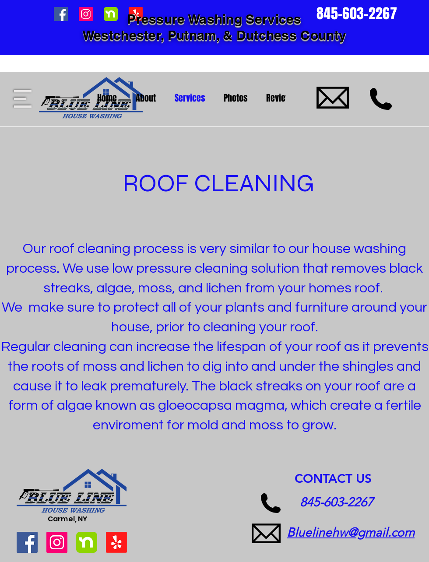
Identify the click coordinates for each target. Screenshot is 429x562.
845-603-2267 (336, 502)
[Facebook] (27, 542)
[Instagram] (56, 542)
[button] (23, 99)
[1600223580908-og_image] (86, 542)
